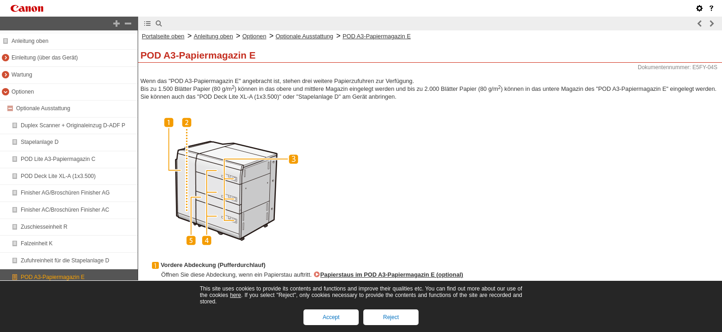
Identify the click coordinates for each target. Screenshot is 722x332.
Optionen (23, 92)
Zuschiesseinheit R (44, 227)
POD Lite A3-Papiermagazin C (58, 159)
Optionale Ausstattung (43, 108)
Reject (391, 317)
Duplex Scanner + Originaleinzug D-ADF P (73, 125)
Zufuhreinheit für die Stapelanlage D (65, 260)
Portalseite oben (163, 36)
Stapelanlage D (39, 142)
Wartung (22, 74)
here (235, 295)
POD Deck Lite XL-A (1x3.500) (58, 176)
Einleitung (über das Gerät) (45, 57)
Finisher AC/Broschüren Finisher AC (65, 210)
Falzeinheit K (36, 243)
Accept (331, 317)
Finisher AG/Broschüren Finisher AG (65, 193)
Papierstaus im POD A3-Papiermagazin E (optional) (391, 274)
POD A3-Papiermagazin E (53, 277)
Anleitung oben (30, 41)
